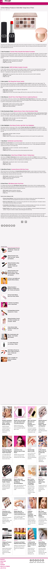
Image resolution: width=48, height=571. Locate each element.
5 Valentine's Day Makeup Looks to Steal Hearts (19, 451)
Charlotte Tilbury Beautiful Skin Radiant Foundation (22, 51)
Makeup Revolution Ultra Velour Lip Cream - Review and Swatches (13, 257)
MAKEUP (4, 418)
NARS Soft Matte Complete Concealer (19, 67)
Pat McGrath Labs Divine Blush (15, 140)
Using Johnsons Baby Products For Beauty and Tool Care (13, 329)
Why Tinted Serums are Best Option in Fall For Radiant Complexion (42, 514)
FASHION (2, 564)
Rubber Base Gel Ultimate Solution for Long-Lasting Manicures (20, 513)
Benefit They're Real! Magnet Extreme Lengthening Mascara (23, 97)
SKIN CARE (3, 561)
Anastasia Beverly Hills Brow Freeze (20, 169)
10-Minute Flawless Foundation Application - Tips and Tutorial (32, 514)
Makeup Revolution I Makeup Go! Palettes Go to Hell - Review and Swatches (13, 288)
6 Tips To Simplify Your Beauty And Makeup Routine (13, 359)
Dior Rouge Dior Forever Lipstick (16, 81)
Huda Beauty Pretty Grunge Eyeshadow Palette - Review (7, 481)
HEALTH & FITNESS (5, 566)
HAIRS (1, 562)
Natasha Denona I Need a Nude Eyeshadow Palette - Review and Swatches (42, 423)
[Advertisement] (10, 235)
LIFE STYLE (3, 568)
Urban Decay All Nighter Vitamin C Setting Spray (22, 155)
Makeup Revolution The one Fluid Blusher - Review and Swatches (14, 250)
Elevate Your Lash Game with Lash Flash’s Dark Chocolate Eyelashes (20, 422)
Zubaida (8, 9)
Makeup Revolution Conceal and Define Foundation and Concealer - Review (14, 320)
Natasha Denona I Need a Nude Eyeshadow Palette (26, 111)
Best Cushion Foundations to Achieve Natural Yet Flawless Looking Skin (31, 482)
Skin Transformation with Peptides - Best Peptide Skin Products (13, 336)
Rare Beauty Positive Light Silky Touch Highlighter (22, 125)
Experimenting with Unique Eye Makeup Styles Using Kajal (7, 451)
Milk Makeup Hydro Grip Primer (15, 183)
